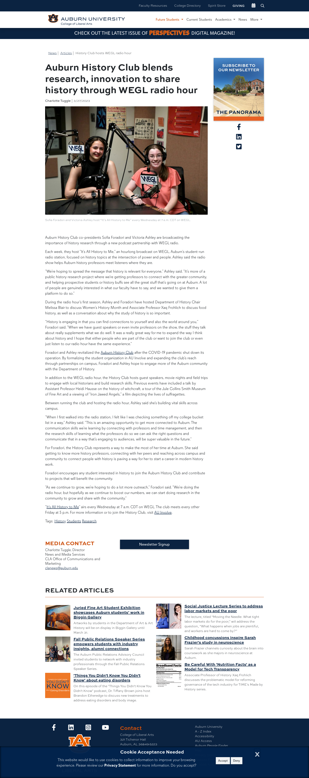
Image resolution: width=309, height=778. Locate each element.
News (242, 19)
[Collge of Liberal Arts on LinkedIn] (71, 729)
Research (89, 521)
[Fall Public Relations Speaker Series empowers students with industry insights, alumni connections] (59, 649)
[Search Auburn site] (263, 6)
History (60, 521)
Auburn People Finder (211, 746)
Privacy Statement (120, 765)
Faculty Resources (153, 6)
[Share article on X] (239, 148)
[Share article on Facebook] (239, 128)
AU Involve (163, 512)
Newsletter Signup (154, 544)
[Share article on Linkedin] (239, 138)
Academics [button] (224, 19)
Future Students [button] (168, 19)
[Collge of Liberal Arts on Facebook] (54, 729)
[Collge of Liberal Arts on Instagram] (88, 729)
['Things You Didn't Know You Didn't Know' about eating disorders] (59, 685)
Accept (223, 761)
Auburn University (208, 727)
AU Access (203, 741)
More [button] (254, 19)
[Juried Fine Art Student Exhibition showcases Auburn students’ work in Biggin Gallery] (59, 617)
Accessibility (204, 736)
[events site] (253, 6)
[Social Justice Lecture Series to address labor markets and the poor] (170, 616)
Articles (66, 53)
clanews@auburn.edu (61, 568)
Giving (239, 6)
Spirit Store (216, 6)
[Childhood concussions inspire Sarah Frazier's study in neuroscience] (170, 647)
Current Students (199, 19)
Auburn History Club (117, 352)
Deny (236, 761)
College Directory (187, 6)
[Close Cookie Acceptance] (257, 753)
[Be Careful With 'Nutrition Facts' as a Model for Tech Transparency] (170, 674)
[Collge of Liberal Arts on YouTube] (105, 729)
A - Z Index (203, 731)
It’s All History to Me (63, 506)
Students (74, 521)
